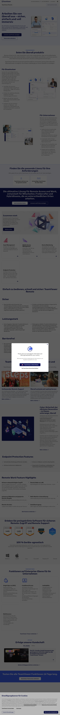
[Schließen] (47, 344)
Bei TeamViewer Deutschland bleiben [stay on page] (30, 368)
